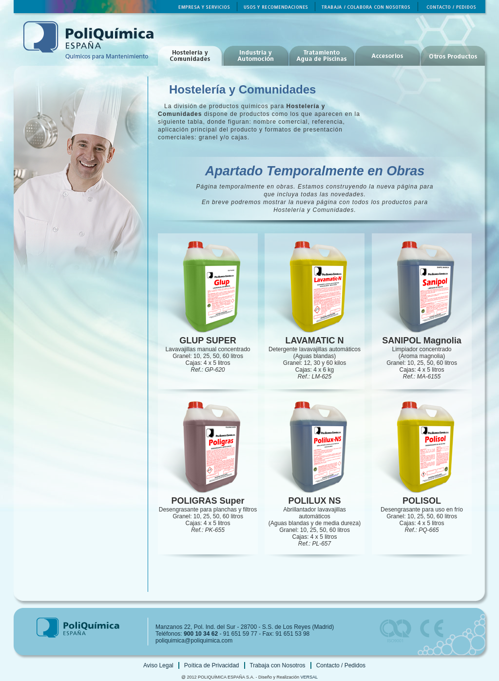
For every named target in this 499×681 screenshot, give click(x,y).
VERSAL (309, 677)
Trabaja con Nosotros (277, 665)
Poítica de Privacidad (211, 665)
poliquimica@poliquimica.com (193, 640)
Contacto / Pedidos (340, 665)
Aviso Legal (158, 665)
